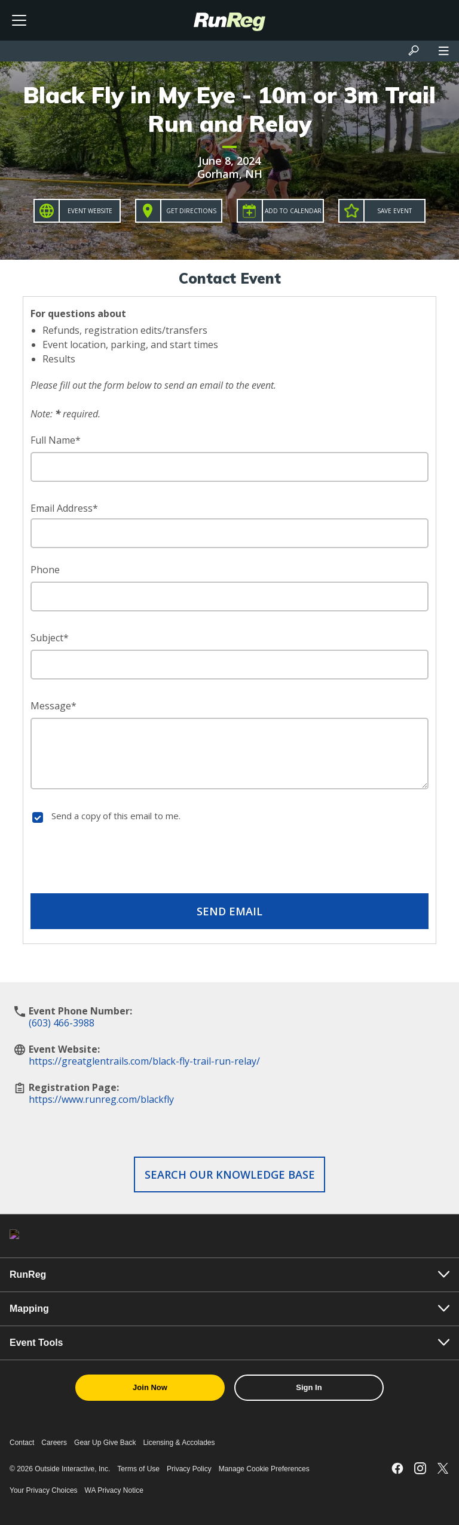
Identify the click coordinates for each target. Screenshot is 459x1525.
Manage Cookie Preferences (264, 1469)
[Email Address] (229, 533)
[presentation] (229, 860)
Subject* (49, 637)
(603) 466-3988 (61, 1022)
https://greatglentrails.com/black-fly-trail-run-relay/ (144, 1061)
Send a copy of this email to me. (115, 816)
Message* (53, 705)
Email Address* (64, 508)
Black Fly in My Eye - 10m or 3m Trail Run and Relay (229, 109)
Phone (45, 569)
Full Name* (55, 440)
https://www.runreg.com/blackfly (101, 1099)
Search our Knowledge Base (230, 1174)
